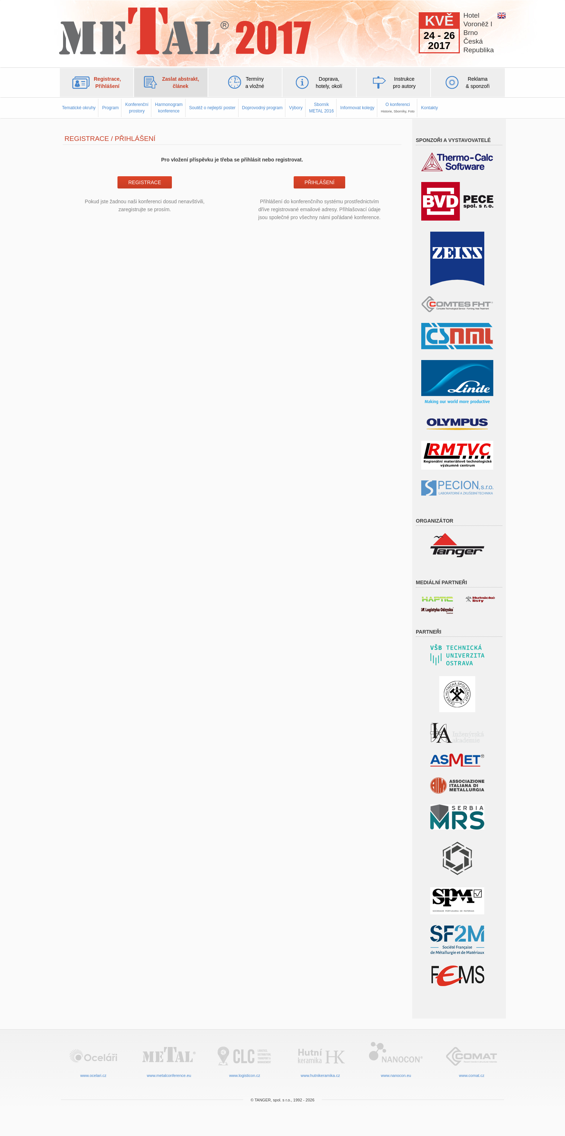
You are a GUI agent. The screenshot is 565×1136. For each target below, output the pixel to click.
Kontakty (429, 107)
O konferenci (397, 107)
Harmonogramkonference (169, 107)
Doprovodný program (262, 107)
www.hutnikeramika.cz (320, 1059)
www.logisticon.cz (245, 1059)
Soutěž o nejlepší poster (212, 107)
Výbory (295, 107)
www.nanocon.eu (396, 1059)
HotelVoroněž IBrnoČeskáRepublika (478, 33)
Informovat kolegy (357, 107)
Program (110, 107)
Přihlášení (319, 182)
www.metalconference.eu (169, 1059)
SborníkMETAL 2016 (321, 107)
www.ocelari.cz (93, 1059)
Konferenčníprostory (136, 107)
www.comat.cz (471, 1059)
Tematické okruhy (78, 107)
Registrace (144, 182)
